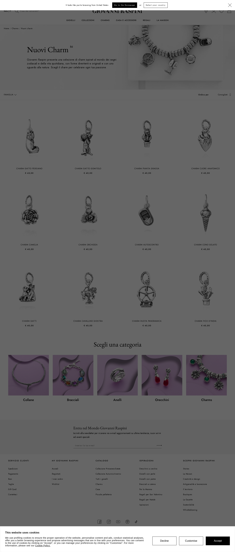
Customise (191, 540)
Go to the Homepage (124, 5)
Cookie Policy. (42, 545)
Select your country (156, 5)
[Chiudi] (230, 5)
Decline (164, 540)
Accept (218, 540)
